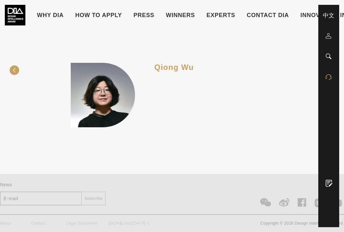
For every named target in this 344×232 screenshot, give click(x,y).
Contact (38, 223)
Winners (180, 15)
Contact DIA (268, 15)
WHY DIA (50, 15)
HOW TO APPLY (98, 15)
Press (143, 15)
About (5, 223)
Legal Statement (81, 223)
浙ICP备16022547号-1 (129, 223)
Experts (220, 15)
